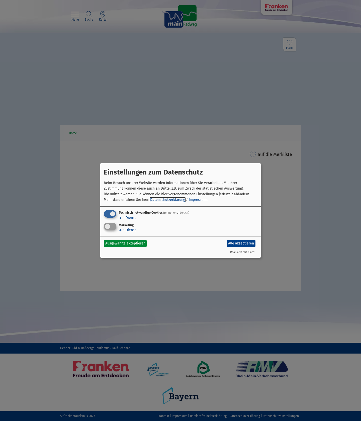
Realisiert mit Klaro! (242, 252)
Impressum (198, 200)
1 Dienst (127, 218)
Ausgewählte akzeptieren (125, 243)
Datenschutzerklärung (167, 200)
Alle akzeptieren (241, 243)
